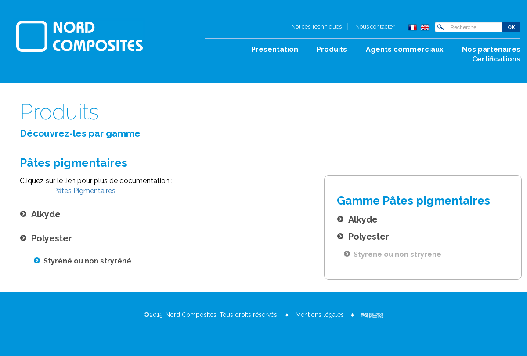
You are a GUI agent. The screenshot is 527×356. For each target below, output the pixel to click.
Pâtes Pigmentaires (83, 191)
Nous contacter (375, 26)
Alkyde (357, 219)
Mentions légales (320, 314)
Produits (332, 49)
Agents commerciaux (405, 49)
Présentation (274, 49)
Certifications (496, 59)
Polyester (363, 236)
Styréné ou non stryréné (392, 254)
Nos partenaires (491, 49)
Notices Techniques (316, 26)
